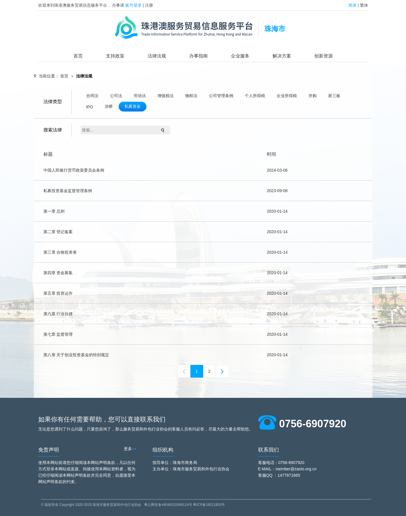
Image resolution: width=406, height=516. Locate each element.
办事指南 (198, 55)
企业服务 (240, 55)
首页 (78, 55)
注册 (149, 5)
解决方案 (282, 55)
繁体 (364, 5)
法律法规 (157, 55)
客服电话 (266, 462)
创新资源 (323, 55)
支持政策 (115, 55)
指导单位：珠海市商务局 (175, 462)
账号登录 (133, 5)
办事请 (118, 5)
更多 (130, 448)
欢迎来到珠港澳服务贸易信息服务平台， (74, 5)
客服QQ (265, 475)
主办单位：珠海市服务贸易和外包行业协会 (191, 469)
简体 (352, 5)
